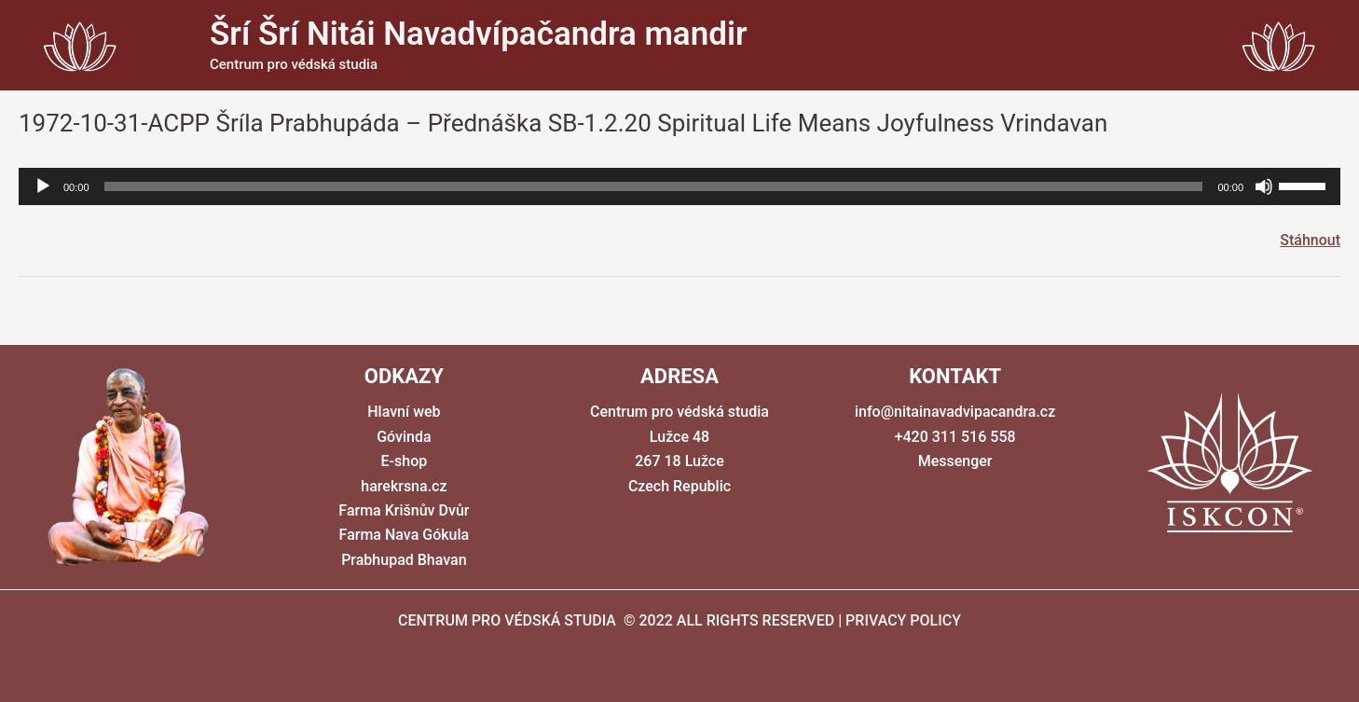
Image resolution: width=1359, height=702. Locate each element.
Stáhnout (1310, 240)
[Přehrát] (43, 186)
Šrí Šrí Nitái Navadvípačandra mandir (479, 34)
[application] (679, 186)
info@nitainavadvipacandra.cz (955, 411)
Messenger (955, 461)
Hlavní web (403, 411)
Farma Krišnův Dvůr (403, 510)
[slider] (653, 186)
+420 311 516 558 (955, 437)
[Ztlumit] (1264, 186)
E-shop (404, 461)
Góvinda (404, 437)
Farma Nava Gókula (404, 535)
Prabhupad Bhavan (403, 560)
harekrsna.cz (403, 486)
